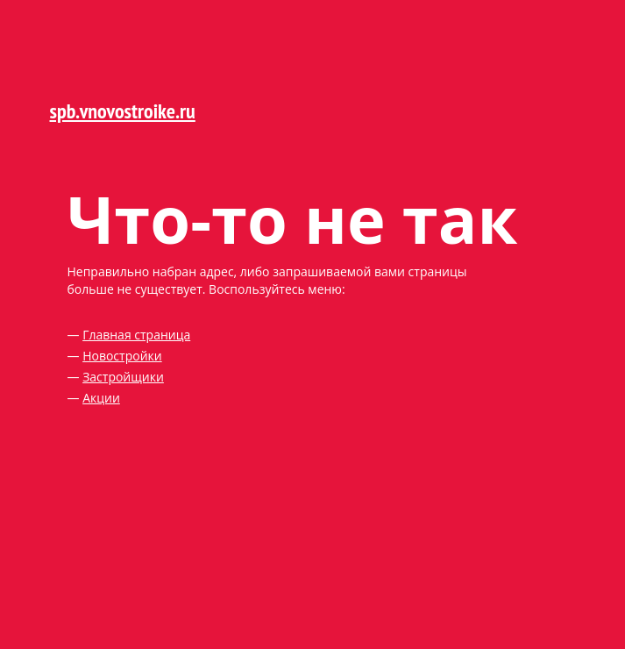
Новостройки (122, 355)
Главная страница (136, 334)
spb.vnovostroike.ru (122, 111)
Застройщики (123, 376)
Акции (101, 397)
